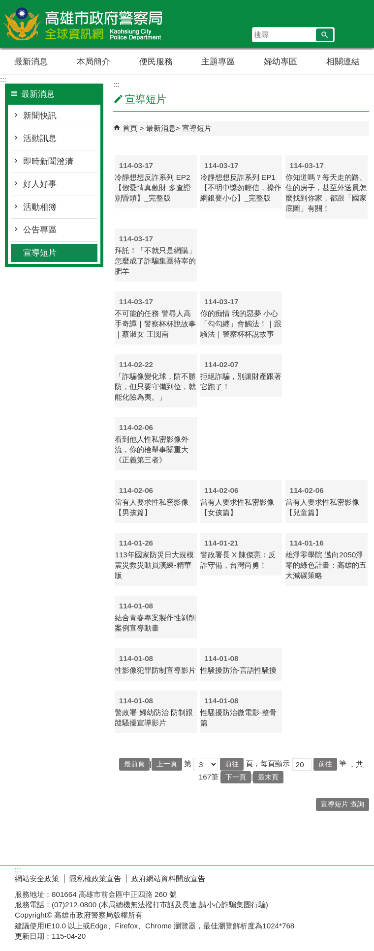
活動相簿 (40, 207)
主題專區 (218, 61)
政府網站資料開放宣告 (168, 878)
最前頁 (134, 764)
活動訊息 (40, 138)
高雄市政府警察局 (83, 23)
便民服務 (156, 61)
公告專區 (40, 229)
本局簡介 (93, 61)
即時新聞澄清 (48, 161)
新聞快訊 (40, 115)
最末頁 (268, 777)
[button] (324, 35)
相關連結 (343, 61)
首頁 (130, 128)
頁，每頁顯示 (268, 763)
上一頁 (166, 764)
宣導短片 (40, 253)
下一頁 (235, 777)
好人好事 (40, 184)
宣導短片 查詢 (342, 804)
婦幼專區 (280, 61)
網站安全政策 (37, 878)
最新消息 (31, 61)
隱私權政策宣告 (95, 878)
